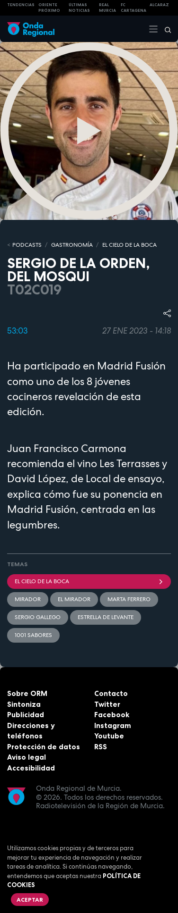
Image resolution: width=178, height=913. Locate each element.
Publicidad (25, 714)
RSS (100, 746)
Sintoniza (24, 704)
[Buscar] (165, 28)
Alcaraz (159, 4)
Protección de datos (43, 746)
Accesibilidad (31, 767)
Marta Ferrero (129, 599)
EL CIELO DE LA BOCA (129, 245)
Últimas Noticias (79, 7)
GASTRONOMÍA (72, 245)
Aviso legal (26, 757)
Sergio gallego (38, 617)
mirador (28, 599)
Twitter (107, 704)
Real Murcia (107, 7)
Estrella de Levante (106, 617)
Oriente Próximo (49, 7)
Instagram (112, 725)
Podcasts (27, 245)
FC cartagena (133, 7)
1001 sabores (33, 635)
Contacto (111, 693)
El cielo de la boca (89, 581)
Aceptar (30, 899)
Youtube (109, 735)
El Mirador (74, 599)
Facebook (111, 714)
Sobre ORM (27, 693)
